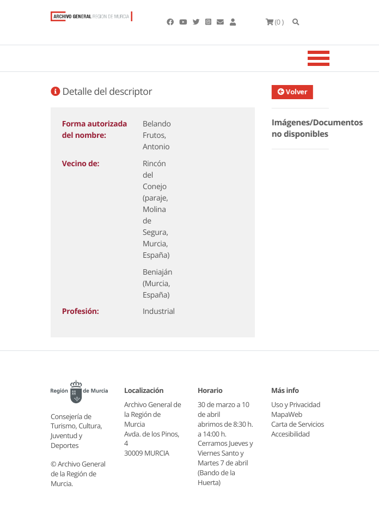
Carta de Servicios (297, 424)
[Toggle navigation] (332, 58)
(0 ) (275, 22)
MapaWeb (286, 414)
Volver (294, 91)
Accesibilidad (290, 434)
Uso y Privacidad (295, 404)
